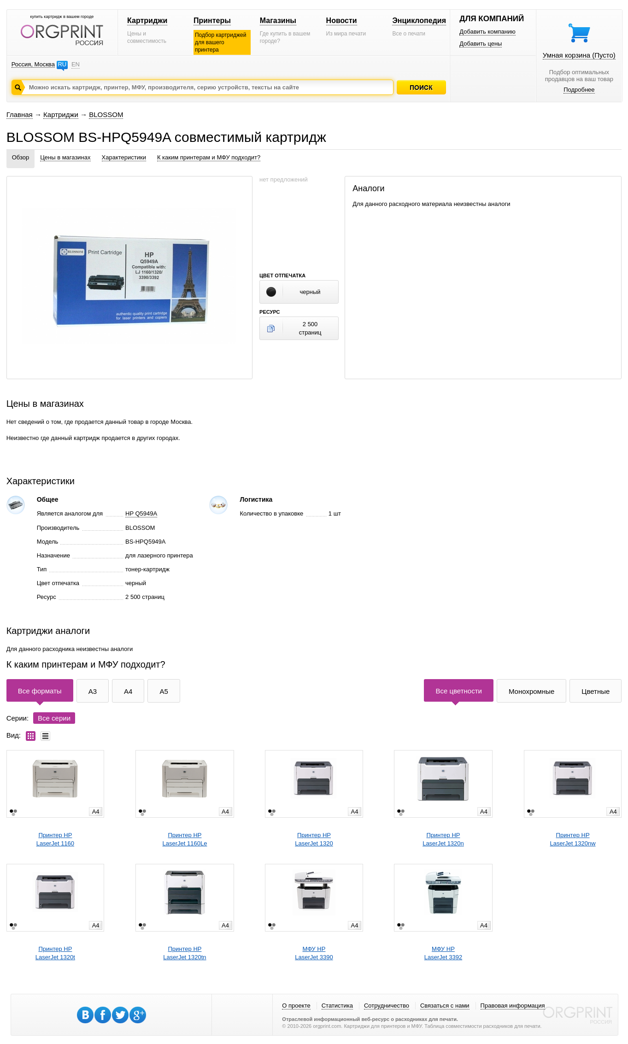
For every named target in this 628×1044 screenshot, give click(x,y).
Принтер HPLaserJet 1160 (55, 839)
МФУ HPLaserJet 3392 (443, 953)
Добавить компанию (487, 31)
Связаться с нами (445, 1005)
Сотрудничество (386, 1005)
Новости (341, 20)
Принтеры (212, 20)
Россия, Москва (33, 64)
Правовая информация (513, 1005)
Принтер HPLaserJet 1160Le (185, 839)
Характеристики (124, 157)
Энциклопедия (419, 20)
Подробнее (578, 89)
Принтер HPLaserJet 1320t (55, 953)
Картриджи (147, 20)
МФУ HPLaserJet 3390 (314, 953)
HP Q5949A (141, 513)
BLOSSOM (106, 114)
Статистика (337, 1005)
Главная (19, 114)
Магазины (278, 20)
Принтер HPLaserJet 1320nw (573, 839)
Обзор (20, 157)
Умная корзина (579, 55)
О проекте (296, 1005)
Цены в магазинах (65, 157)
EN (75, 64)
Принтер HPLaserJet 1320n (443, 839)
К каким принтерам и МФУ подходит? (208, 157)
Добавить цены (480, 43)
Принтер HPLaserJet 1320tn (184, 953)
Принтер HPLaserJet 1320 (314, 839)
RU (62, 64)
